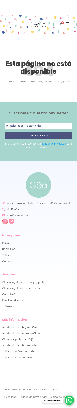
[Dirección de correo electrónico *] (38, 126)
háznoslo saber (52, 81)
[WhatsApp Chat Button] (69, 400)
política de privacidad (54, 143)
